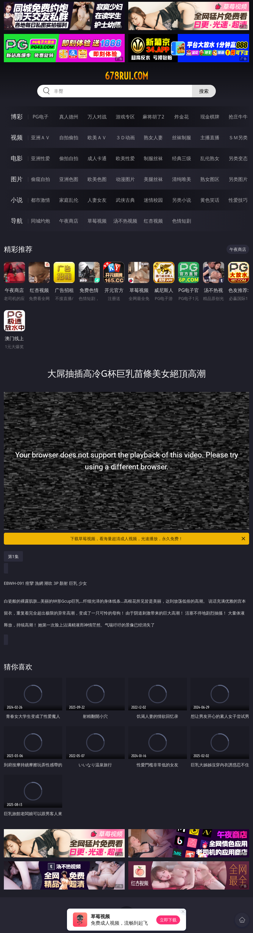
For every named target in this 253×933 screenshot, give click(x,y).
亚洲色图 (68, 179)
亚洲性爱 (40, 158)
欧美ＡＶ (97, 137)
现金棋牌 (209, 116)
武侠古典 (125, 200)
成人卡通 (97, 158)
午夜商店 (68, 221)
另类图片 (238, 179)
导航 (17, 221)
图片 (17, 179)
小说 (17, 200)
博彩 (17, 116)
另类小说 (181, 200)
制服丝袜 (153, 158)
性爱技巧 (238, 200)
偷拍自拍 (68, 158)
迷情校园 (153, 200)
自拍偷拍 (68, 137)
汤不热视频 (125, 221)
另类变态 (238, 158)
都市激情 (40, 200)
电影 (17, 158)
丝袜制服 (181, 137)
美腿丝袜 (153, 179)
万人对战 (97, 116)
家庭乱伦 (68, 200)
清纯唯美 (181, 179)
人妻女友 (97, 200)
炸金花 (181, 116)
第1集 (13, 556)
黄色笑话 (209, 200)
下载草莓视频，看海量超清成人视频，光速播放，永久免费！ (158, 538)
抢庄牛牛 (238, 116)
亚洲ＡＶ (40, 137)
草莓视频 (97, 221)
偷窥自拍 (40, 179)
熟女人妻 (153, 137)
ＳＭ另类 (238, 137)
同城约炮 (40, 221)
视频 (17, 137)
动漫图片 (125, 179)
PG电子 (40, 116)
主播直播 (209, 137)
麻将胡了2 (153, 116)
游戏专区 (125, 116)
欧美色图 (97, 179)
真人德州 (68, 116)
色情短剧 (181, 221)
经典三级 (181, 158)
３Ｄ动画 (125, 137)
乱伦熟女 (209, 158)
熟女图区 (209, 179)
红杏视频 (153, 221)
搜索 (204, 91)
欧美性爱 (125, 158)
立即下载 (168, 920)
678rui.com (126, 76)
